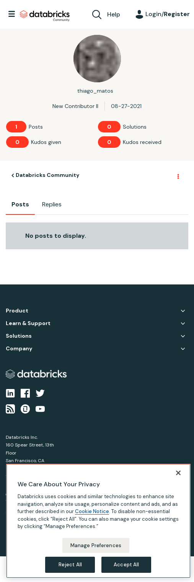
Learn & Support (28, 323)
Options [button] (178, 175)
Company (19, 348)
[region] (98, 521)
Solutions (19, 336)
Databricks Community (45, 16)
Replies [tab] (52, 204)
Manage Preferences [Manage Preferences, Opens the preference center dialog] (95, 545)
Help (113, 14)
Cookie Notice (92, 511)
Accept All (126, 564)
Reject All (70, 564)
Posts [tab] (20, 204)
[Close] (178, 472)
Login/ (167, 14)
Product (17, 310)
